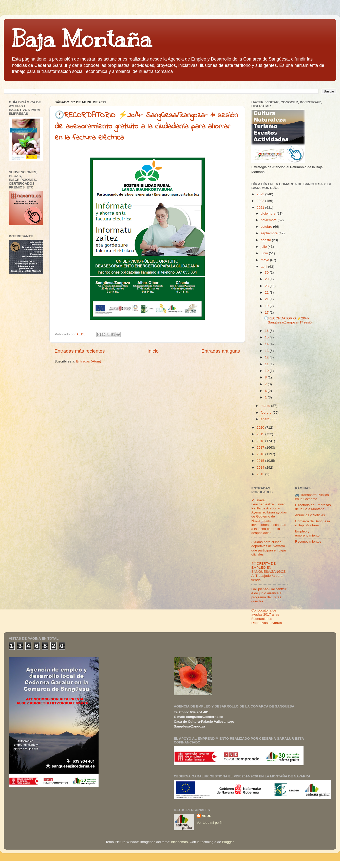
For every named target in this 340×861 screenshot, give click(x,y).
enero (265, 419)
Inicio (153, 351)
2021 (261, 207)
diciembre (268, 213)
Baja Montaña (81, 39)
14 (267, 344)
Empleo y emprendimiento (307, 533)
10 (267, 371)
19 (267, 306)
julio (264, 246)
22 (267, 292)
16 (267, 331)
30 (267, 272)
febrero (267, 412)
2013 (261, 474)
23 (267, 286)
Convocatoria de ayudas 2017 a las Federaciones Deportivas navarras (266, 616)
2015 (261, 461)
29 (267, 279)
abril (264, 267)
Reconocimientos (308, 541)
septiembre (270, 233)
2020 (261, 427)
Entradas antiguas (220, 351)
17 (267, 312)
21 (267, 299)
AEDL (206, 816)
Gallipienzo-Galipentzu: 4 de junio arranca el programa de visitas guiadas (269, 595)
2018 (261, 441)
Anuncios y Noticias (310, 515)
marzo (266, 406)
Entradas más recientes (79, 351)
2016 (261, 454)
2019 (261, 434)
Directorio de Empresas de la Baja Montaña (313, 507)
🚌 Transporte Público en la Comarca (312, 497)
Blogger (228, 842)
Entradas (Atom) (88, 361)
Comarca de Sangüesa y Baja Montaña (312, 523)
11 (267, 364)
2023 (261, 194)
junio (265, 253)
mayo (265, 260)
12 (267, 357)
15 (267, 337)
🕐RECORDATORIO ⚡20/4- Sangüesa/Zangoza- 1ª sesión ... (290, 320)
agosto (266, 240)
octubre (267, 226)
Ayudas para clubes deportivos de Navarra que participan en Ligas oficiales (269, 548)
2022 (261, 201)
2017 (261, 447)
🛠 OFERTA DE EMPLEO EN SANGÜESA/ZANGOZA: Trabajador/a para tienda (268, 572)
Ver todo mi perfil (209, 823)
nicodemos (179, 842)
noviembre (269, 220)
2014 (261, 467)
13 (267, 351)
